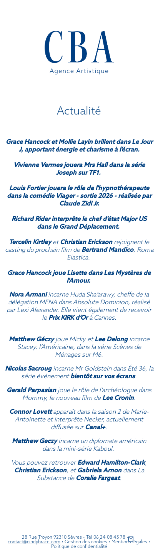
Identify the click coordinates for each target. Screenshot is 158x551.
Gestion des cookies (86, 541)
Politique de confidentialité (79, 546)
